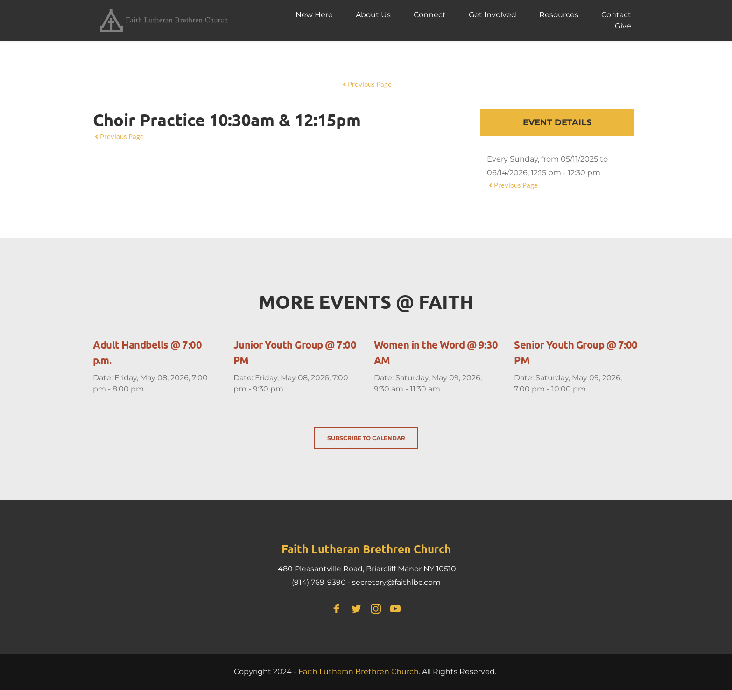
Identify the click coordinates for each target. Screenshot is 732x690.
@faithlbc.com (414, 582)
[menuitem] (314, 15)
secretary (369, 582)
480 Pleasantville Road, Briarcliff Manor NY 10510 (367, 568)
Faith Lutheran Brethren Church (358, 671)
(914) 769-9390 (319, 582)
